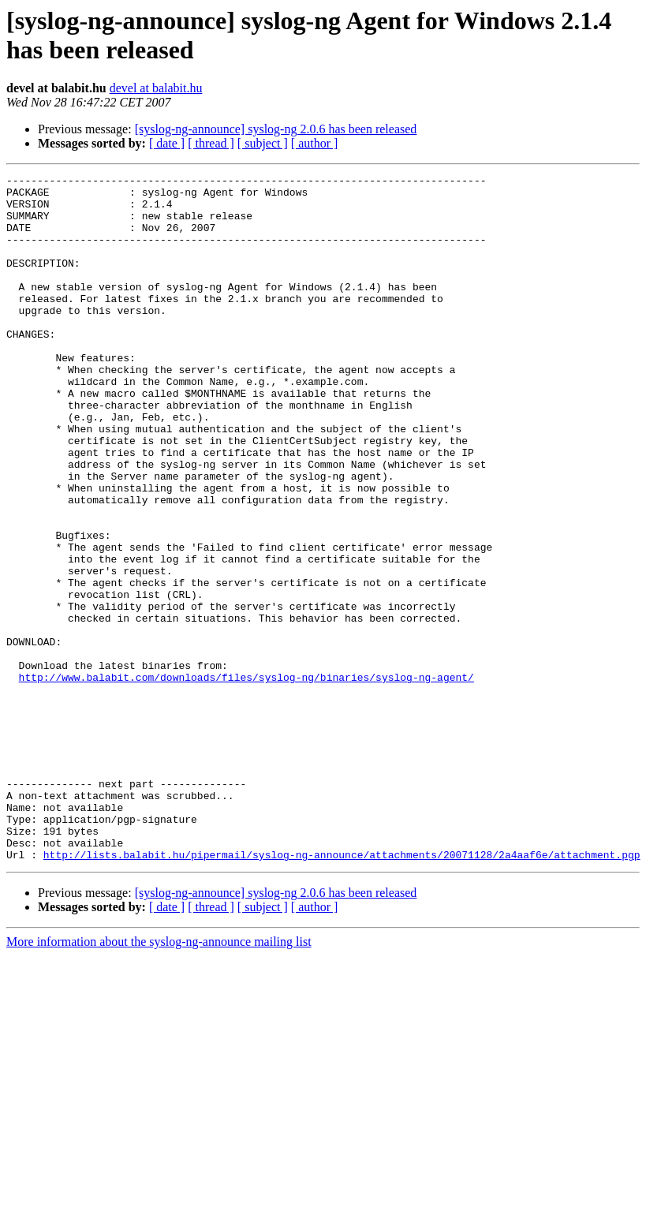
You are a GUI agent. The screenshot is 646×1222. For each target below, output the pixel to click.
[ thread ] (211, 143)
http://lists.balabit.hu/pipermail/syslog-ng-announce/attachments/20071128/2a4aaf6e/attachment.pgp (341, 992)
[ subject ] (262, 143)
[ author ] (314, 143)
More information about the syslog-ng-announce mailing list (159, 1079)
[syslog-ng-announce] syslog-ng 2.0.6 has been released (276, 129)
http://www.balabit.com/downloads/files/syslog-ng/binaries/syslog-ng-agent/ (246, 779)
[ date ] (167, 143)
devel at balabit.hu (156, 88)
